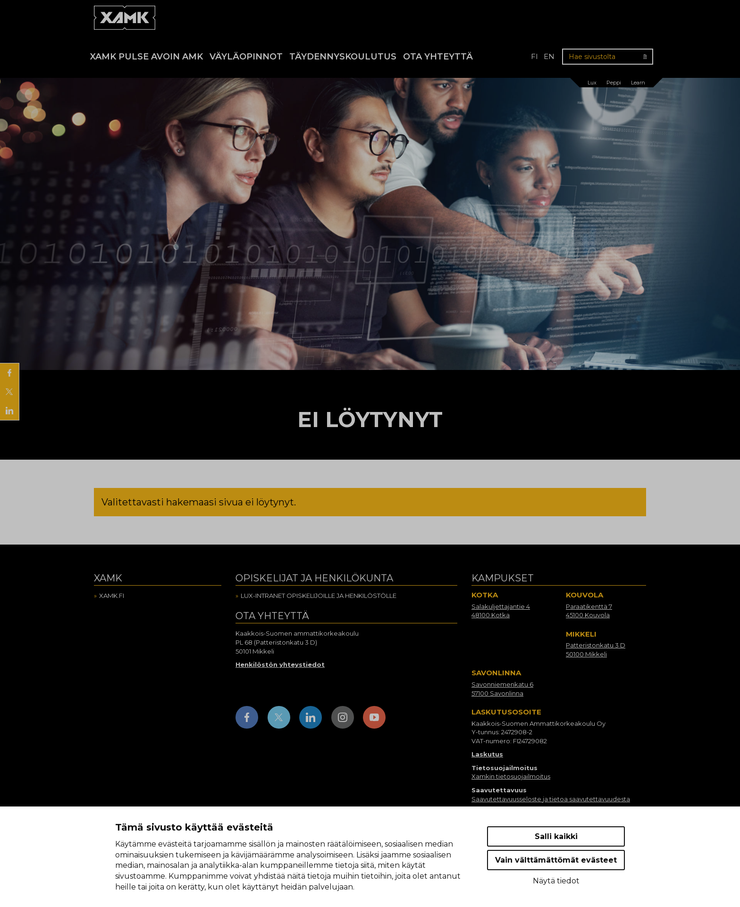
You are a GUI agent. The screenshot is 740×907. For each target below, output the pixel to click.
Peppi (613, 82)
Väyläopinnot (246, 56)
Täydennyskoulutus (342, 56)
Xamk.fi (111, 595)
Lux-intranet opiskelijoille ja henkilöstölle (318, 595)
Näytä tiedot (556, 880)
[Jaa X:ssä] (9, 391)
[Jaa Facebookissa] (9, 372)
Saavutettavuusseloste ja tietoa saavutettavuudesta (550, 799)
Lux (592, 82)
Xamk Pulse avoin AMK (146, 56)
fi (534, 56)
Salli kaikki (556, 836)
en (549, 56)
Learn (638, 82)
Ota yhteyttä (438, 56)
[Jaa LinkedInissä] (9, 410)
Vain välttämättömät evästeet (556, 860)
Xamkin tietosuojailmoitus (510, 776)
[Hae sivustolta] (607, 57)
